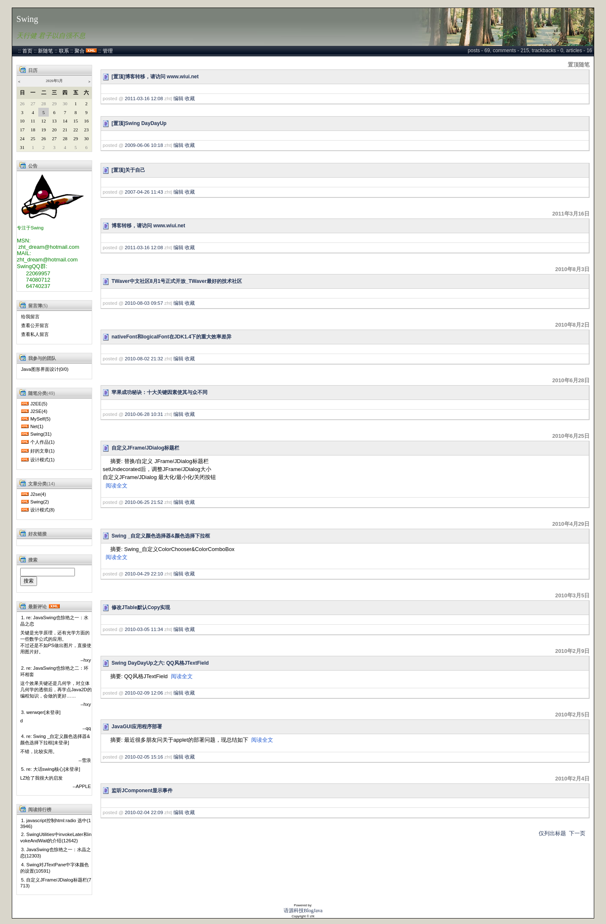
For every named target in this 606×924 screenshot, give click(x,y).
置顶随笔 (579, 64)
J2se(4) (38, 494)
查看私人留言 (35, 334)
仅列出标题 (552, 833)
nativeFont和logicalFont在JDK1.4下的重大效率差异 (171, 337)
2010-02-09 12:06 (144, 692)
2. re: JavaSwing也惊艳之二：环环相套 (54, 671)
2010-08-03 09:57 (144, 303)
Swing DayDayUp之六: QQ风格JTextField (160, 663)
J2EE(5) (38, 403)
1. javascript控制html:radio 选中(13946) (55, 823)
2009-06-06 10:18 (144, 145)
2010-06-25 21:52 (144, 502)
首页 (27, 51)
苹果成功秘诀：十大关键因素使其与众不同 (159, 392)
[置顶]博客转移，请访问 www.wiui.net (155, 77)
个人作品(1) (42, 442)
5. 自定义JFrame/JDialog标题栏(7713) (55, 882)
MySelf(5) (40, 418)
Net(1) (36, 426)
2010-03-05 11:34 (144, 629)
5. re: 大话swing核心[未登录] (50, 769)
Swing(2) (39, 501)
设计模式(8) (42, 509)
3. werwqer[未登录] (41, 712)
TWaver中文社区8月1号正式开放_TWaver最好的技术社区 (177, 281)
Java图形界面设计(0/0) (45, 369)
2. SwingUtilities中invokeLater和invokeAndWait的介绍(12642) (56, 837)
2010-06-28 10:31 (144, 414)
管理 (108, 51)
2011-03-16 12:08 (144, 98)
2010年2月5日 (572, 714)
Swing (27, 19)
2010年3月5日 (572, 595)
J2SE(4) (38, 411)
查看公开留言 (35, 325)
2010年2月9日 (572, 651)
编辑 (178, 98)
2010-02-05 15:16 (144, 756)
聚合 (79, 51)
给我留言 (30, 316)
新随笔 (45, 51)
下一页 (577, 833)
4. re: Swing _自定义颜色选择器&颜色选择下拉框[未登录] (55, 739)
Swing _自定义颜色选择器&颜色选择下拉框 (161, 536)
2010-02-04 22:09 (144, 812)
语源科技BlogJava (303, 910)
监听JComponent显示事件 (142, 791)
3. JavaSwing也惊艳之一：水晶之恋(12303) (55, 852)
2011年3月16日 (571, 213)
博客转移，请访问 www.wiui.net (148, 226)
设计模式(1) (42, 459)
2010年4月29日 (571, 524)
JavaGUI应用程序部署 (137, 727)
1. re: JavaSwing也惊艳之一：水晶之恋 (54, 620)
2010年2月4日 (572, 778)
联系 (64, 51)
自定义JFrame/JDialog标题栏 (145, 448)
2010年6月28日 (571, 380)
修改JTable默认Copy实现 (141, 607)
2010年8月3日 (572, 269)
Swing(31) (40, 434)
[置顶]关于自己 (128, 170)
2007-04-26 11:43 (144, 191)
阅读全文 (117, 485)
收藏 (190, 98)
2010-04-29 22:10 (144, 573)
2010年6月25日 (571, 436)
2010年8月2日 (572, 325)
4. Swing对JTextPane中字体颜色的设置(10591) (54, 867)
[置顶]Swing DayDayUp (139, 123)
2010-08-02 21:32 (144, 358)
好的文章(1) (42, 450)
